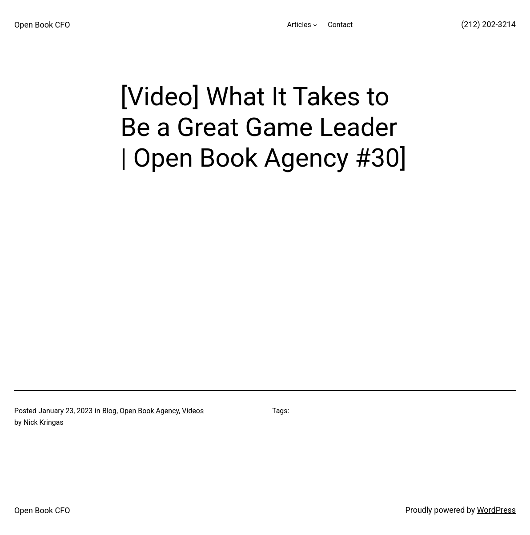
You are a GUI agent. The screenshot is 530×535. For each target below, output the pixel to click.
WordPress (496, 510)
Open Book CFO (42, 24)
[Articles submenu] (315, 25)
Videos (193, 411)
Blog (109, 411)
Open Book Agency (149, 411)
